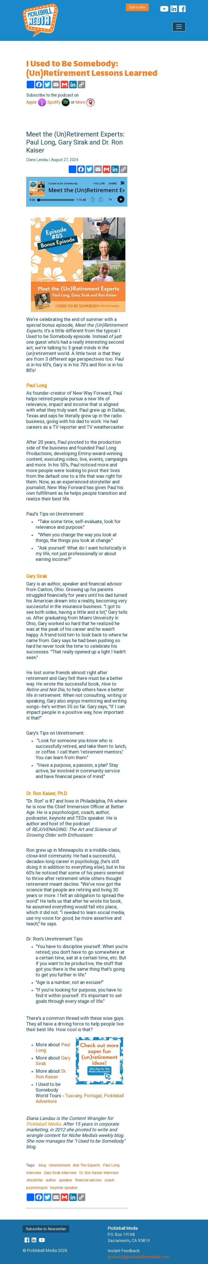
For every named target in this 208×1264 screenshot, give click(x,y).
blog (42, 1165)
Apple (36, 102)
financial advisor (88, 1180)
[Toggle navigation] (179, 26)
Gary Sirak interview (59, 1173)
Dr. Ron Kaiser (51, 1074)
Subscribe (137, 7)
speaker (65, 1180)
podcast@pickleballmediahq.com (138, 1257)
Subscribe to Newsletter (46, 1229)
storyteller (34, 1180)
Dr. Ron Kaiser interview (98, 1173)
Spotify (58, 102)
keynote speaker (63, 1187)
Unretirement (59, 1165)
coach (109, 1180)
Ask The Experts (86, 1165)
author (50, 1180)
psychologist (36, 1187)
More (85, 102)
